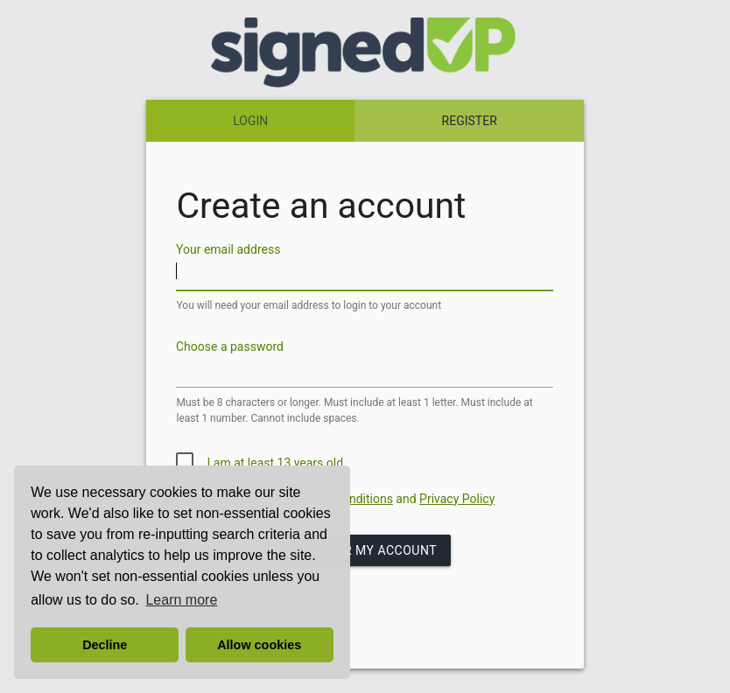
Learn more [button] (181, 599)
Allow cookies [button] (259, 645)
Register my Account (365, 550)
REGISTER (469, 121)
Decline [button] (104, 645)
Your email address (228, 249)
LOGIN (250, 121)
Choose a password (230, 347)
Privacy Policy (457, 499)
